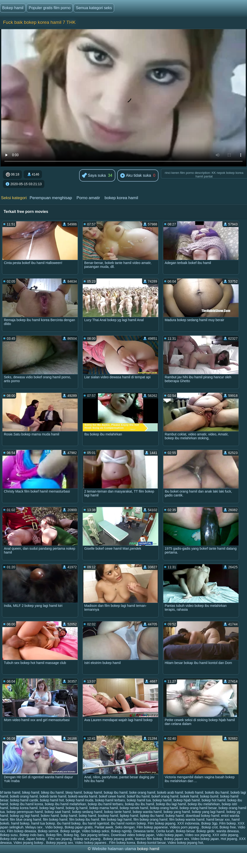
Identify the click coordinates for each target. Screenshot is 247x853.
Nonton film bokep (148, 839)
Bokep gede (206, 831)
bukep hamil (174, 816)
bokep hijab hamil (186, 800)
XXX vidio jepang (225, 835)
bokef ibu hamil (138, 796)
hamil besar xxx (218, 819)
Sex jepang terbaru (95, 835)
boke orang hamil (142, 792)
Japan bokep (36, 839)
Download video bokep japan (132, 835)
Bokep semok (48, 831)
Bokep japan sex (176, 839)
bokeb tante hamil (53, 796)
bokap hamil (93, 792)
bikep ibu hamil (52, 792)
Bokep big (71, 835)
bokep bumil (209, 796)
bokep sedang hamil (87, 812)
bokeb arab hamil (170, 792)
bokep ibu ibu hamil (139, 804)
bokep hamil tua (139, 800)
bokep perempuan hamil (25, 812)
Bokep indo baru (32, 835)
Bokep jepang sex (59, 843)
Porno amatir (88, 198)
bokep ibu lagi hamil (171, 804)
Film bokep (227, 823)
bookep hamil (108, 816)
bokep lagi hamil (51, 808)
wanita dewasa (227, 831)
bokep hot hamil (214, 800)
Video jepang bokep (29, 843)
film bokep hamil (55, 819)
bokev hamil (50, 816)
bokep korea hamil (121, 198)
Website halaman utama (114, 848)
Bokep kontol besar (151, 843)
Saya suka (94, 175)
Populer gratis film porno (49, 8)
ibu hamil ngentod (95, 823)
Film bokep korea (122, 843)
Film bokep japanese (152, 827)
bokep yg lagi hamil (24, 816)
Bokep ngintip (121, 831)
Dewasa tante (143, 831)
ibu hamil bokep (69, 823)
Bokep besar (185, 831)
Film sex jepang (60, 839)
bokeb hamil (194, 792)
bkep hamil (74, 792)
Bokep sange (70, 831)
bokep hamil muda (79, 800)
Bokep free (228, 827)
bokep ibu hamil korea (26, 804)
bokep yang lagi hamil (208, 812)
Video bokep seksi (95, 831)
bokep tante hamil (117, 812)
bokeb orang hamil (24, 796)
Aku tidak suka (135, 175)
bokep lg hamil (76, 808)
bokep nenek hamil (134, 808)
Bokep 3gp (209, 823)
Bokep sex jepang (87, 839)
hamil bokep (20, 823)
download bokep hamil (202, 816)
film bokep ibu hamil (84, 819)
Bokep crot (209, 827)
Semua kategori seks (94, 8)
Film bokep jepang (161, 823)
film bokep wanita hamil (187, 819)
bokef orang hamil (164, 796)
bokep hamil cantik (24, 800)
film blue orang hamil (25, 819)
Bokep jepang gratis (118, 839)
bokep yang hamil (177, 812)
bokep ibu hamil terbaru (105, 804)
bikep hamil (30, 792)
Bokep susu (9, 835)
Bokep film (54, 835)
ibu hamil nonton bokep (128, 823)
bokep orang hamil (164, 808)
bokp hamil (69, 816)
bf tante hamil (10, 792)
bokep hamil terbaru (110, 800)
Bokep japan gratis (79, 827)
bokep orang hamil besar (198, 808)
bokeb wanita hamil (82, 796)
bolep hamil (87, 816)
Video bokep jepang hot (185, 843)
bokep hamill (162, 800)
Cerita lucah (165, 831)
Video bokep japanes (91, 843)
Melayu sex (34, 827)
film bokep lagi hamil (116, 819)
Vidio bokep (54, 827)
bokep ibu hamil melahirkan (65, 804)
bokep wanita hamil (147, 812)
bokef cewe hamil (112, 796)
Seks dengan (125, 827)
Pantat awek (104, 827)
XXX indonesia (188, 823)
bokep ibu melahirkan (204, 804)
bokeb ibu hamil (217, 792)
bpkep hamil (129, 816)
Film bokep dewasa (21, 831)
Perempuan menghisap (51, 198)
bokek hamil (189, 796)
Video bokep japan (205, 839)
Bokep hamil (12, 8)
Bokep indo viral (12, 839)
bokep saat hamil (57, 812)
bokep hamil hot (52, 800)
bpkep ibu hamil (152, 816)
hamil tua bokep (43, 823)
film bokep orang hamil (150, 819)
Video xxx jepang (197, 835)
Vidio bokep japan (169, 835)
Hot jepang (229, 839)
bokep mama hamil (103, 808)
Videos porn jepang (184, 827)
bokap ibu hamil (115, 792)
